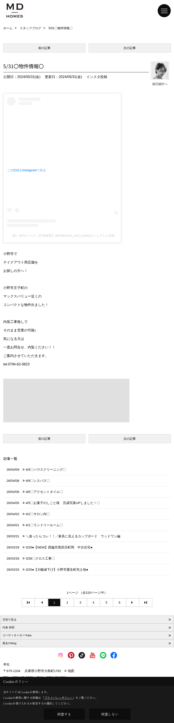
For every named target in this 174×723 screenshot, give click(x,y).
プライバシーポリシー (58, 698)
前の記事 (44, 48)
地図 (71, 671)
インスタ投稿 (96, 77)
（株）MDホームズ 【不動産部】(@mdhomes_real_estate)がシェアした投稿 (62, 235)
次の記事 (130, 48)
